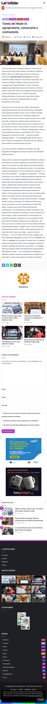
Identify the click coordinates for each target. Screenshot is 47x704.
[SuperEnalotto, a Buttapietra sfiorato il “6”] (23, 590)
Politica (5, 670)
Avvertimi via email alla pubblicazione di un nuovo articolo (21, 425)
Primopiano (12, 15)
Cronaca (5, 19)
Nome (4, 389)
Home (5, 15)
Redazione (8, 37)
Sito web (4, 405)
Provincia (20, 19)
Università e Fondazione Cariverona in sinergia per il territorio (24, 8)
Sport (4, 653)
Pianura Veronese (8, 667)
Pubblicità (5, 562)
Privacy (4, 565)
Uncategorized (7, 674)
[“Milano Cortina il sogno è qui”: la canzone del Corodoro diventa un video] (12, 308)
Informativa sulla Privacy (35, 696)
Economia (6, 660)
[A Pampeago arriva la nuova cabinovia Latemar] (12, 333)
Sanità (5, 657)
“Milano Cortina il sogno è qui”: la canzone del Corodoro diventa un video (12, 318)
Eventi (5, 646)
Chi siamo (5, 555)
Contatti (4, 558)
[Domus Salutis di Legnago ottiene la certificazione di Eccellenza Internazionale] (7, 521)
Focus (5, 677)
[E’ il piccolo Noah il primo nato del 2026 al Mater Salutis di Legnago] (7, 531)
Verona (27, 19)
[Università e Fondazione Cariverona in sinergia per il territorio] (34, 308)
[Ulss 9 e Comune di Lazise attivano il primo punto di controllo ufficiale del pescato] (38, 598)
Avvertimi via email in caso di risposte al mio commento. (20, 421)
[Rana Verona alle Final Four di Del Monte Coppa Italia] (34, 332)
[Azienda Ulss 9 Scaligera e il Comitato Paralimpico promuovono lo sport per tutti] (9, 598)
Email (4, 397)
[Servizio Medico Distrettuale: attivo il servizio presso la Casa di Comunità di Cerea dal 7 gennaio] (23, 598)
